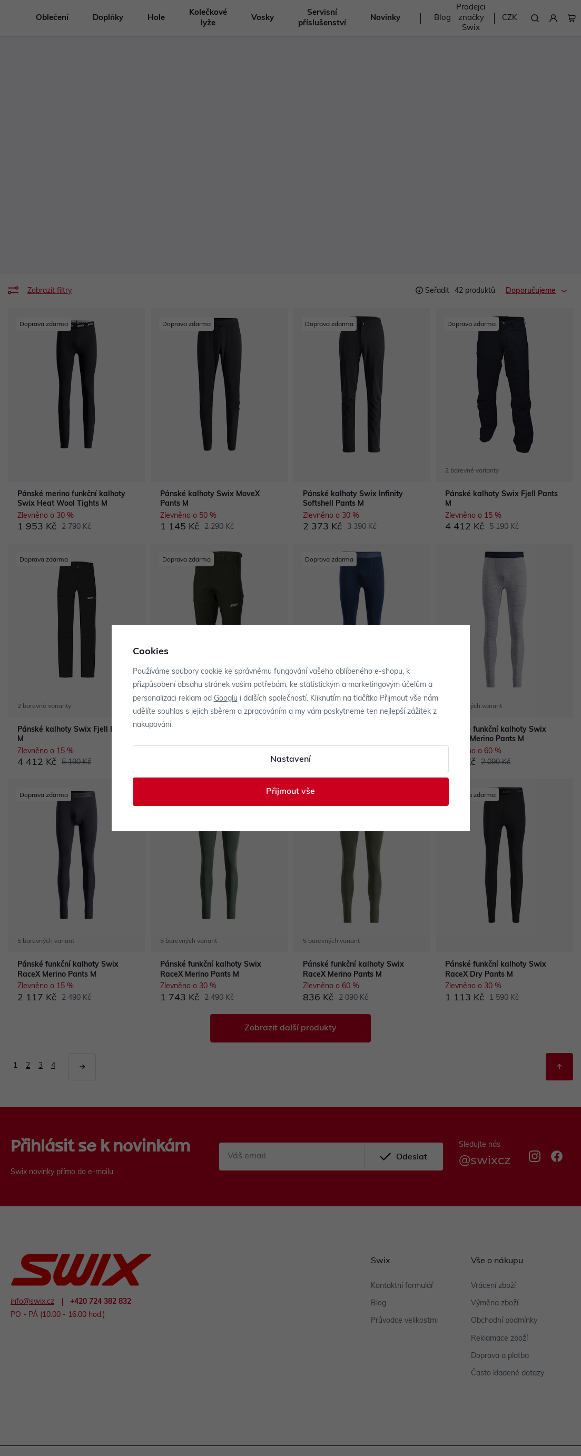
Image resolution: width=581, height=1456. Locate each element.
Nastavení (290, 759)
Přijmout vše (290, 792)
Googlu (226, 699)
